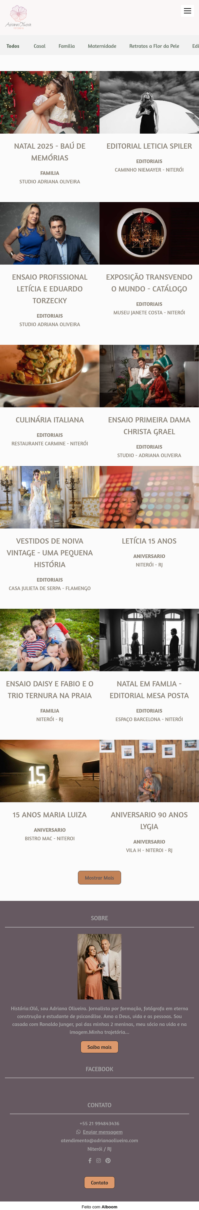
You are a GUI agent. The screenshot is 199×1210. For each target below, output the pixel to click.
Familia (67, 45)
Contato (99, 1180)
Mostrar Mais (99, 877)
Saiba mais (99, 1044)
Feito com (99, 1204)
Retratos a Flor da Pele (154, 45)
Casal (39, 45)
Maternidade (102, 45)
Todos (13, 45)
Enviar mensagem (102, 1129)
